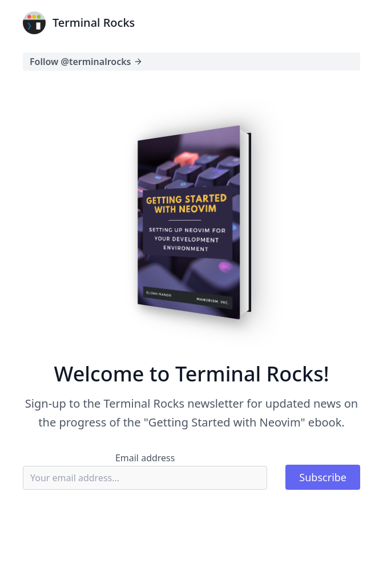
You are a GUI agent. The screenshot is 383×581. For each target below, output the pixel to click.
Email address (145, 458)
